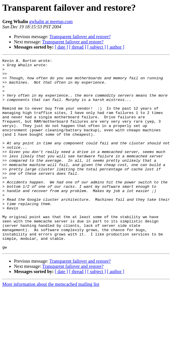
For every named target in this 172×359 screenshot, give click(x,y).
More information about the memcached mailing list (50, 322)
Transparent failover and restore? (80, 36)
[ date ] (61, 47)
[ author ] (115, 47)
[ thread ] (77, 47)
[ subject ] (96, 47)
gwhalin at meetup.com (51, 21)
